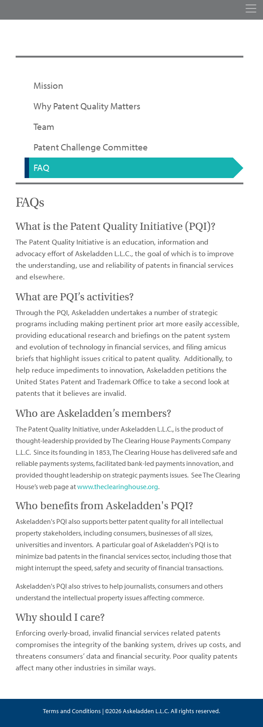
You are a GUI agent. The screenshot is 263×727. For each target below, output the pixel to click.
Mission (48, 85)
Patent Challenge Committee (90, 147)
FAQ (41, 167)
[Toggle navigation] (251, 8)
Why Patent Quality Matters (86, 106)
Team (43, 126)
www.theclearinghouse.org (117, 487)
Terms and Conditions (72, 711)
